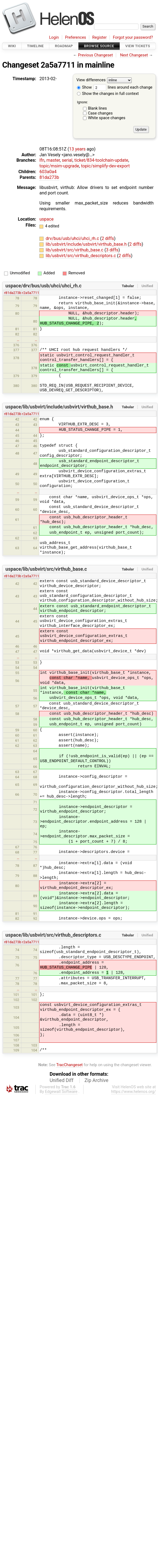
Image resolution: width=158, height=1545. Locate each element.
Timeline (35, 46)
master (53, 160)
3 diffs (112, 250)
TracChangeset (69, 1065)
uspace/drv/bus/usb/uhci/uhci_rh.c (43, 285)
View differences (91, 80)
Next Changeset (134, 55)
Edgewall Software (61, 1091)
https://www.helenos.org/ (133, 1091)
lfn (41, 160)
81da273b (49, 177)
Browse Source (99, 46)
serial (67, 160)
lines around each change (123, 87)
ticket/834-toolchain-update (101, 160)
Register (99, 37)
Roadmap (64, 46)
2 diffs (108, 238)
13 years (77, 149)
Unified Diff (61, 1080)
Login (54, 37)
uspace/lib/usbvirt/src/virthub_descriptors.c (53, 935)
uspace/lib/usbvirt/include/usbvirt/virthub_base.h (59, 407)
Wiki (12, 46)
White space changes (106, 118)
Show (84, 87)
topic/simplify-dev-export (105, 166)
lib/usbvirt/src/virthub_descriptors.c (81, 255)
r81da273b (12, 293)
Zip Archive (96, 1080)
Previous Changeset (95, 55)
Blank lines (97, 108)
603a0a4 (47, 171)
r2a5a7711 (30, 293)
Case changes (100, 113)
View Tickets (137, 46)
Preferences (75, 37)
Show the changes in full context (108, 93)
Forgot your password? (133, 37)
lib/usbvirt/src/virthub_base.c (75, 250)
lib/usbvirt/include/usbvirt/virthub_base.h (87, 244)
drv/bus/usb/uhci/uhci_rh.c (73, 238)
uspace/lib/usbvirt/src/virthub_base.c (46, 569)
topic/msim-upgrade (59, 166)
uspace (46, 219)
